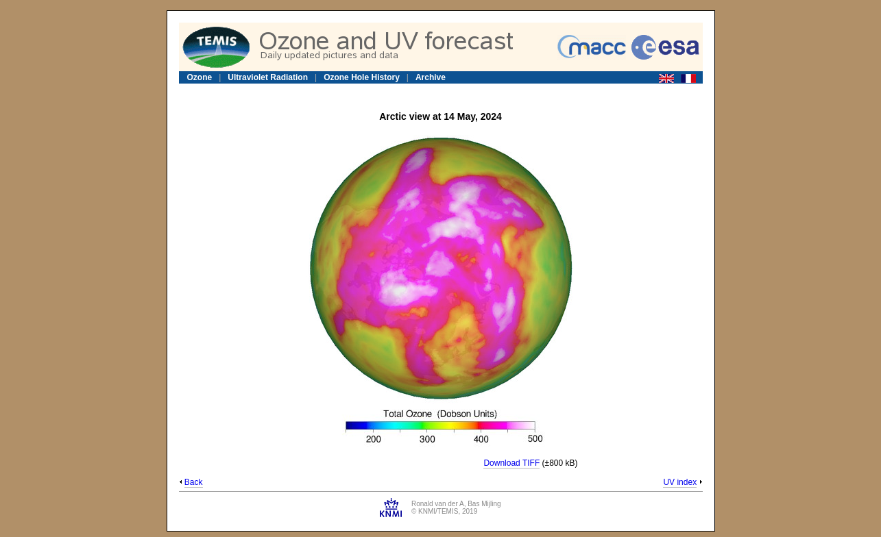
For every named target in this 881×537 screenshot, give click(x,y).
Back (193, 482)
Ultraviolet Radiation (268, 77)
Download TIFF (511, 463)
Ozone (200, 77)
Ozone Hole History (362, 77)
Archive (430, 77)
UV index (680, 482)
